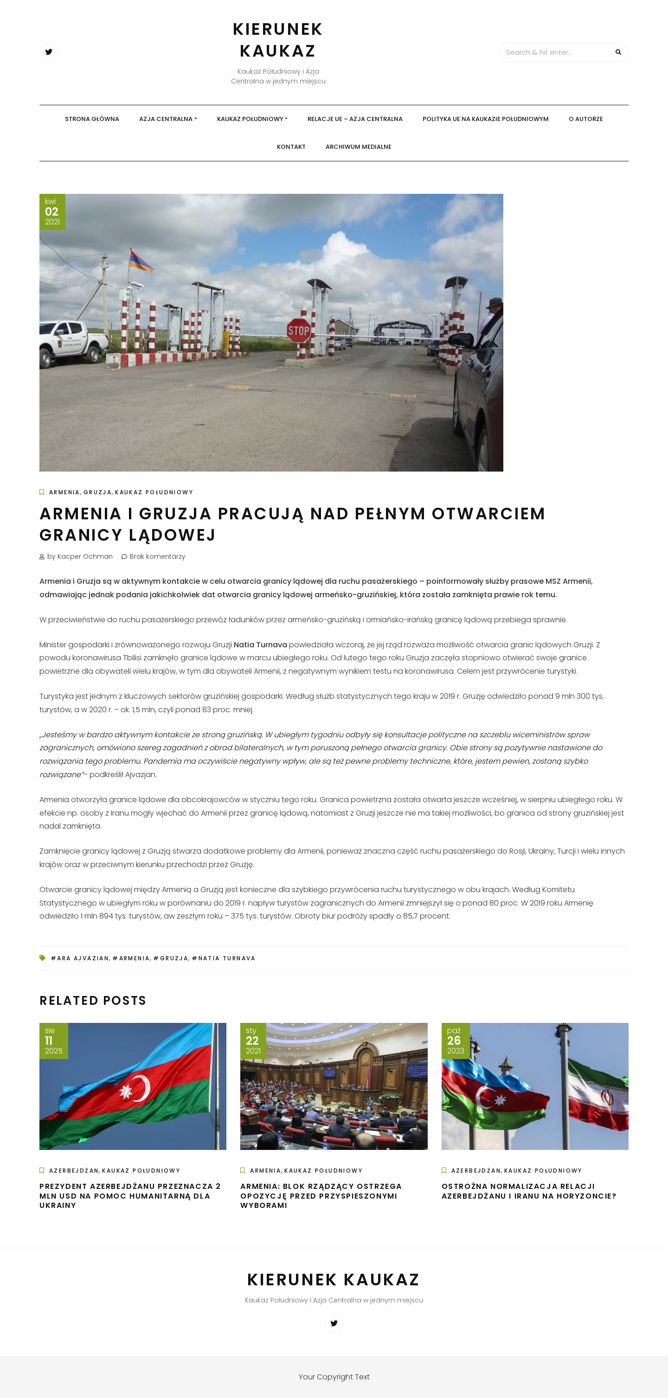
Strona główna (92, 119)
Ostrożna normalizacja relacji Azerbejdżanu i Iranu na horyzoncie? (529, 1191)
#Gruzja (170, 958)
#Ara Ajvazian (80, 958)
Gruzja (98, 492)
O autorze (586, 119)
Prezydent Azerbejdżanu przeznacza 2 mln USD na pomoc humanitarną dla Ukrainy (130, 1196)
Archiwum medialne (359, 146)
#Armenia (131, 958)
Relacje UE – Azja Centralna (355, 119)
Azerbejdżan (74, 1171)
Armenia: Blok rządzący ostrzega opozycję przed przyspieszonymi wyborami (321, 1196)
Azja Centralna (166, 119)
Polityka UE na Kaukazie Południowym (486, 119)
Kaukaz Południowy (250, 119)
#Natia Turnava (224, 958)
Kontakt (291, 146)
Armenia (64, 492)
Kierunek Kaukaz (278, 40)
